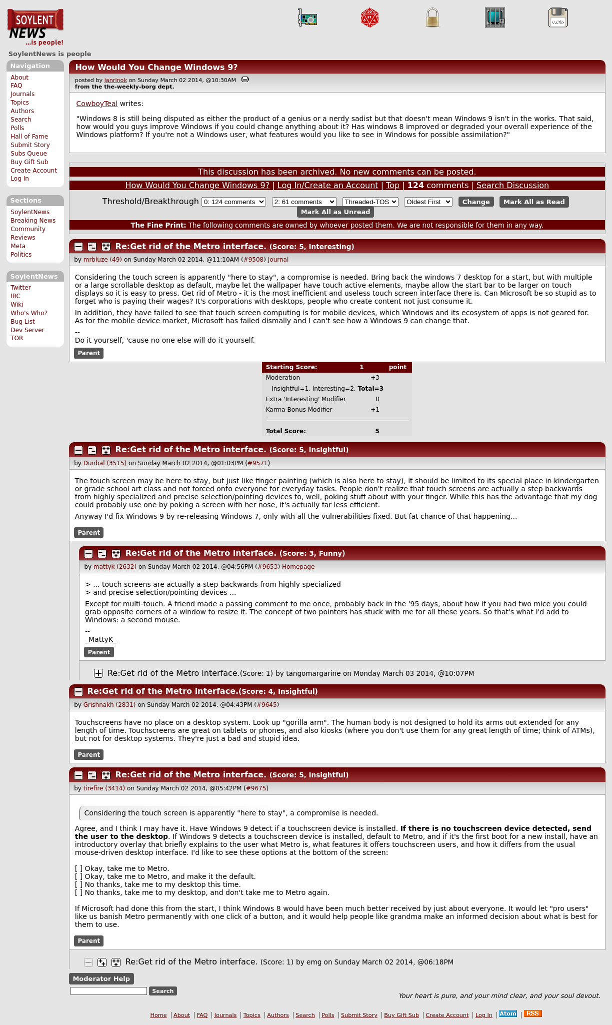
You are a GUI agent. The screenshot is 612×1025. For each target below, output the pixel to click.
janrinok (115, 80)
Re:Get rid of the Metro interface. (191, 246)
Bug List (22, 321)
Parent (89, 353)
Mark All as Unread (335, 212)
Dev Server (27, 330)
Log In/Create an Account (328, 185)
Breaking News (33, 220)
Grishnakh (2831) (110, 704)
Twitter (20, 287)
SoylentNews (35, 28)
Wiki (16, 304)
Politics (21, 254)
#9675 (256, 788)
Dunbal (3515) (105, 463)
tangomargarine (313, 673)
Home (158, 1015)
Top (393, 185)
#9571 (258, 463)
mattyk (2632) (115, 566)
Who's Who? (29, 313)
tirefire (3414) (104, 788)
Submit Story (30, 145)
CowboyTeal (97, 104)
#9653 (268, 566)
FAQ (16, 85)
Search (21, 119)
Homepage (298, 566)
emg (314, 962)
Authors (22, 111)
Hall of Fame (29, 136)
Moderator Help (101, 978)
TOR (16, 338)
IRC (15, 296)
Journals (22, 94)
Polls (17, 128)
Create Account (33, 170)
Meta (18, 246)
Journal (278, 259)
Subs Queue (28, 153)
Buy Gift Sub (29, 162)
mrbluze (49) (103, 259)
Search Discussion (512, 185)
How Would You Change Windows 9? (156, 67)
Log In (19, 178)
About (19, 77)
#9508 (254, 259)
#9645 (266, 704)
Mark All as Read (534, 202)
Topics (19, 102)
